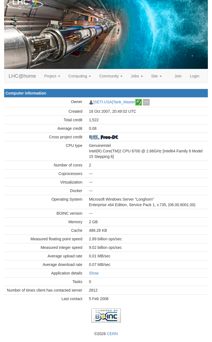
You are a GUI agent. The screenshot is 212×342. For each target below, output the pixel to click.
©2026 (106, 334)
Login (194, 76)
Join (178, 76)
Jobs (137, 76)
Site (156, 76)
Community (111, 76)
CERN (112, 334)
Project (52, 76)
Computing (79, 76)
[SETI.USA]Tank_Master (114, 102)
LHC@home (22, 76)
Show (94, 273)
